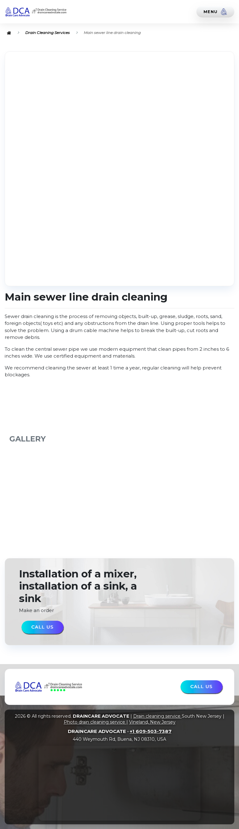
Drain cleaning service (157, 716)
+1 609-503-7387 (150, 731)
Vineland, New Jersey (152, 722)
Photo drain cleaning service (95, 722)
